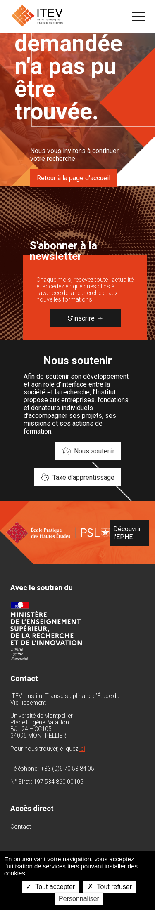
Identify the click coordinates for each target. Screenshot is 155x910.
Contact (20, 826)
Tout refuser (110, 886)
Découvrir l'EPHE (127, 533)
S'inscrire (85, 318)
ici (82, 748)
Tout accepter (50, 886)
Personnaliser (79, 898)
